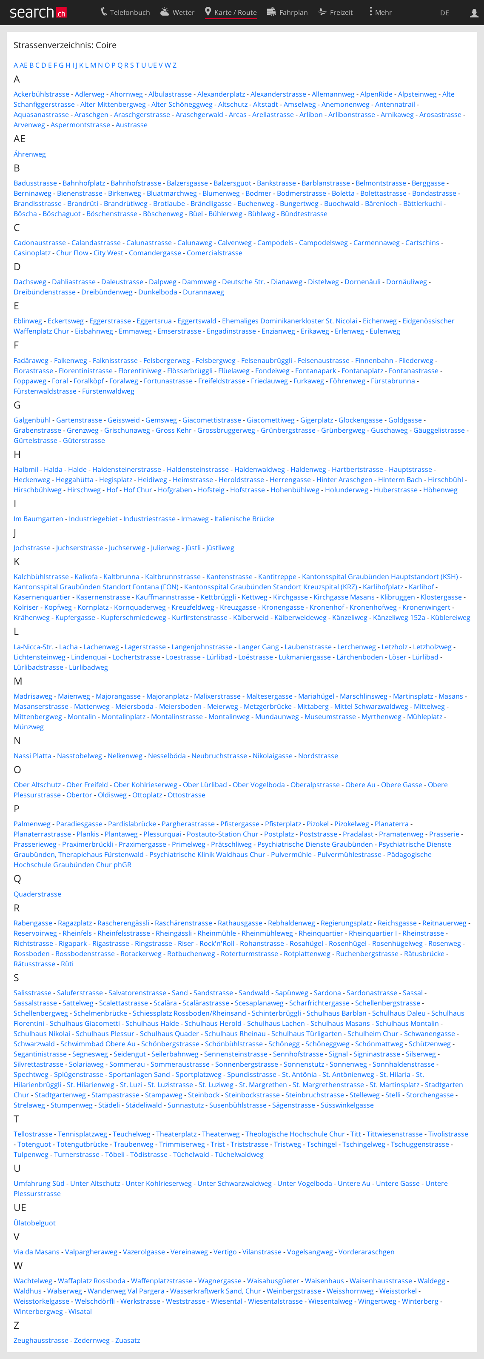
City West (108, 252)
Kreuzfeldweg (192, 607)
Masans (450, 696)
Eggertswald (196, 320)
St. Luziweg (216, 1084)
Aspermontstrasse (80, 124)
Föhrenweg (347, 380)
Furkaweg (308, 380)
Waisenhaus (324, 1280)
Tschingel (322, 1144)
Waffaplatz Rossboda (91, 1280)
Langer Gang (258, 646)
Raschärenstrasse (183, 923)
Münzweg (29, 726)
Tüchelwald (191, 1154)
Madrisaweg (33, 696)
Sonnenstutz (304, 1064)
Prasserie (444, 834)
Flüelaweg (234, 370)
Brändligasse (211, 203)
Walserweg (64, 1291)
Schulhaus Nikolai (42, 1033)
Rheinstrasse (423, 933)
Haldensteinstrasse (198, 469)
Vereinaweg (189, 1251)
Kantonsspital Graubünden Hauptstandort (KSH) (380, 576)
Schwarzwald (34, 1043)
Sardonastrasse (372, 992)
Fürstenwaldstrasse (45, 391)
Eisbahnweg (94, 331)
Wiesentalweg (330, 1301)
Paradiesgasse (79, 823)
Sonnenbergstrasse (246, 1064)
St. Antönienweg (348, 1074)
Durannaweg (203, 292)
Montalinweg (229, 716)
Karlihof (421, 586)
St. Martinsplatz (394, 1084)
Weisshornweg (350, 1291)
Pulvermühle (291, 854)
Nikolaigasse (273, 755)
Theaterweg (221, 1134)
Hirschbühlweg (38, 489)
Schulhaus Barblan (337, 1013)
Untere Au (354, 1183)
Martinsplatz (413, 696)
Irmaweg (195, 518)
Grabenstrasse (37, 430)
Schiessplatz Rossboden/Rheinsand (189, 1013)
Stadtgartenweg (60, 1094)
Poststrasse (318, 834)
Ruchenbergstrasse (367, 953)
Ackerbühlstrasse (41, 94)
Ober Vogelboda (259, 784)
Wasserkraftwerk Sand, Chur (215, 1291)
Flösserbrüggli (190, 370)
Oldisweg (112, 794)
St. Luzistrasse (170, 1084)
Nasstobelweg (79, 755)
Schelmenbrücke (100, 1013)
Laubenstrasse (308, 646)
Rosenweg (444, 943)
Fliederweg (416, 360)
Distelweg (323, 281)
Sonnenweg (348, 1064)
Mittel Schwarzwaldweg (371, 706)
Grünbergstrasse (288, 430)
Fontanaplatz (362, 370)
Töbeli (115, 1154)
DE (444, 12)
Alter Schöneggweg (182, 104)
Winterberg (420, 1301)
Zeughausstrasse (41, 1340)
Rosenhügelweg (397, 943)
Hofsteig (211, 489)
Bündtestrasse (304, 213)
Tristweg (287, 1144)
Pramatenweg (401, 834)
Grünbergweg (343, 430)
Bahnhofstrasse (136, 183)
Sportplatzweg (199, 1074)
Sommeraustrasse (180, 1064)
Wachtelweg (33, 1280)
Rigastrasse (110, 943)
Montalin (82, 716)
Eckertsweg (66, 320)
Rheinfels (77, 933)
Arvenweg (29, 124)
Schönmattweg (379, 1043)
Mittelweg (429, 706)
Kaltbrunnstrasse (173, 576)
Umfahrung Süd (39, 1183)
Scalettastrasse (123, 1003)
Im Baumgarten (38, 518)
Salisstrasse (32, 992)
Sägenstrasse (293, 1105)
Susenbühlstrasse (238, 1105)
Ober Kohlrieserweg (145, 784)
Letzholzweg (432, 646)
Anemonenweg (346, 104)
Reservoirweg (35, 933)
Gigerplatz (316, 420)
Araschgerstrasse (142, 114)
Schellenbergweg (41, 1013)
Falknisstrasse (115, 360)
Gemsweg (161, 420)
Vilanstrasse (262, 1251)
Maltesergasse (269, 696)
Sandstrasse (213, 992)
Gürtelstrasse (35, 440)
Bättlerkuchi (422, 203)
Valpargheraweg (91, 1251)
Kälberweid (251, 617)
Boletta (343, 193)
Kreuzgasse (238, 607)
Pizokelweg (351, 823)
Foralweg (123, 380)
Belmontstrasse (381, 183)
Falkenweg (70, 360)
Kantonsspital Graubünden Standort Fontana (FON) (96, 586)
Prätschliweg (231, 844)
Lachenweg (101, 646)
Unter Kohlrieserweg (158, 1183)
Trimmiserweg (182, 1144)
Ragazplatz (75, 923)
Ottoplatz (147, 794)
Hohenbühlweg (294, 489)
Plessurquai (162, 834)
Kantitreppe (277, 576)
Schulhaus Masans (340, 1023)
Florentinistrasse (86, 370)
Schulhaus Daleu (399, 1013)
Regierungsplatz (346, 923)
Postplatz (279, 834)
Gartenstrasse (79, 420)
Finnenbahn (374, 360)
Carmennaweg (376, 242)
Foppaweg (30, 380)
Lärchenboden (359, 657)
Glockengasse (361, 420)
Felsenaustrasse (324, 360)
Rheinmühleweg (267, 933)
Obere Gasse (401, 784)
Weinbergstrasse (294, 1291)
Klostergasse (441, 597)
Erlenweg (349, 331)
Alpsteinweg (417, 94)
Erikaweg (315, 331)
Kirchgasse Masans (344, 597)
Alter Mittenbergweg (113, 104)
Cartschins (422, 242)
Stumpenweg (72, 1105)
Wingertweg (377, 1301)
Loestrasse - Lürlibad (199, 657)
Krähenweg (32, 617)
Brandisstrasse (38, 203)
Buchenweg (255, 203)
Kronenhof (327, 607)
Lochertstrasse (136, 657)
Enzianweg (278, 331)
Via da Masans (37, 1251)
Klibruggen (397, 597)
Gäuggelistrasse (439, 430)
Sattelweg (78, 1003)
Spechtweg (31, 1074)
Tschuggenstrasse (420, 1144)
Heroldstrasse (241, 479)
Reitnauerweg (444, 923)
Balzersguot (232, 183)
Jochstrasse (32, 547)
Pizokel (318, 823)
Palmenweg (32, 823)
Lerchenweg (356, 646)
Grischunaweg (127, 430)
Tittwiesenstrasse (395, 1134)
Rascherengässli (123, 923)
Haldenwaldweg (259, 469)
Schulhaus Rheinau (235, 1033)
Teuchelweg (132, 1134)
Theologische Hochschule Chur (295, 1134)
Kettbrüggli (218, 597)
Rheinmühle (216, 933)
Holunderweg (346, 489)
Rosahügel (306, 943)
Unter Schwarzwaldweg (234, 1183)
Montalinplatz (123, 716)
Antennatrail (395, 104)
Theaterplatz (176, 1134)
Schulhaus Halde (152, 1023)
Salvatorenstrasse (137, 992)
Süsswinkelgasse (347, 1105)
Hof (112, 489)
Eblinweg (28, 320)
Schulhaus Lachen (276, 1023)
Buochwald (341, 203)
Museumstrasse (330, 716)
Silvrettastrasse (38, 1064)
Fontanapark (315, 370)
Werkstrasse (140, 1301)
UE (152, 65)
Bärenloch (381, 203)
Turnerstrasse (77, 1154)
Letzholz (394, 646)
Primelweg (188, 844)
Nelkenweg (125, 755)
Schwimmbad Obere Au (98, 1043)
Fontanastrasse (413, 370)
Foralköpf (89, 380)
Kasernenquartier (42, 597)
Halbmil (26, 469)
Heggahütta (75, 479)
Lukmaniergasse (305, 657)
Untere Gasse (398, 1183)
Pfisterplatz (283, 823)
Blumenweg (221, 193)
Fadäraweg (31, 360)
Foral (60, 380)
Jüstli (193, 547)
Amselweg (300, 104)
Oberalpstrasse (315, 784)
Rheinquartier (321, 933)
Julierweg (165, 547)
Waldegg (431, 1280)
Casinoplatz (32, 252)
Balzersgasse (187, 183)
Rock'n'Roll (216, 943)
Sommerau (127, 1064)
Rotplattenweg (307, 953)
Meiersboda (134, 706)
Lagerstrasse (145, 646)
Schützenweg (430, 1043)
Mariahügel (316, 696)
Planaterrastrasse (42, 834)
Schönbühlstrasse (234, 1043)
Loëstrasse (255, 657)
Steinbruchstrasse (314, 1094)
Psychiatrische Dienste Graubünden (315, 844)
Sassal (413, 992)
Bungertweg (299, 203)
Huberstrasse (396, 489)
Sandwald (254, 992)
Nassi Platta (32, 755)
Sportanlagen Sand (139, 1074)
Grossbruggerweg (226, 430)
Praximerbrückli (87, 844)
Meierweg (222, 706)
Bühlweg (261, 213)
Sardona (327, 992)
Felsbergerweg (166, 360)
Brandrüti (82, 203)
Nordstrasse (318, 755)
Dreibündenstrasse (45, 292)
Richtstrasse (33, 943)
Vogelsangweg (310, 1251)
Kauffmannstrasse (165, 597)
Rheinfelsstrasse (123, 933)
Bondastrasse (434, 193)
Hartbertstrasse (357, 469)
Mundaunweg (277, 716)
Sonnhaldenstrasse (404, 1064)
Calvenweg (235, 242)
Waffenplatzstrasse (162, 1280)
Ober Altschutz (37, 784)
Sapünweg (291, 992)
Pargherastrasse (188, 823)
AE (24, 65)
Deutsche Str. (243, 281)
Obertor (79, 794)
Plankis (88, 834)
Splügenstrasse (78, 1074)
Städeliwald (143, 1105)
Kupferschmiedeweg (133, 617)
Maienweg (74, 696)
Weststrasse (185, 1301)
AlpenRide (376, 94)
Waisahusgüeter (273, 1280)
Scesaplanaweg (259, 1003)
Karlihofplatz (383, 586)
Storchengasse (430, 1094)
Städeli (109, 1105)
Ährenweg (30, 154)
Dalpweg (163, 281)
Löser (398, 657)
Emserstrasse (179, 331)
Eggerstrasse (110, 320)
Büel (196, 213)
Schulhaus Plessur (105, 1033)
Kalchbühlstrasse (41, 576)
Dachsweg (30, 281)
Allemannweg (333, 94)
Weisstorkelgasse (41, 1301)
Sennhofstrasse (298, 1054)
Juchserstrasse (79, 547)
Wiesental (226, 1301)
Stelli (393, 1094)
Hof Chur (137, 489)
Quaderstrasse (37, 894)
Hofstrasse (247, 489)
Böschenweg (163, 213)
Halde (77, 469)
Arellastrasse (273, 114)
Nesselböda (167, 755)
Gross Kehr (174, 430)
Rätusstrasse (34, 963)
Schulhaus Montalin (407, 1023)
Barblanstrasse (326, 183)
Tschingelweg (363, 1144)
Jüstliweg (220, 547)
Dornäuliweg (406, 281)
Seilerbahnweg (175, 1054)
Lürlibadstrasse (38, 667)
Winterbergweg (38, 1311)
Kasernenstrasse (103, 597)
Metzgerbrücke (268, 706)
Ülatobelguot (35, 1223)
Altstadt (265, 104)
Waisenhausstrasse (381, 1280)
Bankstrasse (276, 183)
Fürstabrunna (393, 380)
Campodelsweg (323, 242)
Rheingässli (174, 933)
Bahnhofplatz (84, 183)
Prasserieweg (35, 844)
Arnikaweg (397, 114)
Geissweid (124, 420)
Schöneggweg (327, 1043)
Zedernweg (92, 1340)
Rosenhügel (348, 943)
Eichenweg (380, 320)
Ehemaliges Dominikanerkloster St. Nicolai (289, 320)
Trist (218, 1144)
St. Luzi (131, 1084)
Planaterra (392, 823)
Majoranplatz (167, 696)
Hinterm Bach (400, 479)
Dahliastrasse (74, 281)
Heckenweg (32, 479)
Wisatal (80, 1311)
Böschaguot (62, 213)
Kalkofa (86, 576)
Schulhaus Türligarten (306, 1033)
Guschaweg (389, 430)
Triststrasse (249, 1144)
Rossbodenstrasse (85, 953)
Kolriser (26, 607)
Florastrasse (33, 370)
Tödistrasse (149, 1154)
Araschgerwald (199, 114)
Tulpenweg (31, 1154)
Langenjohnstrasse (202, 646)
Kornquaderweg (140, 607)
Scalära (165, 1003)
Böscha (25, 213)
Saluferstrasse (80, 992)
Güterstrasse (84, 440)
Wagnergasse (220, 1280)
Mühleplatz (424, 716)
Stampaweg (163, 1094)
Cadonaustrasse (40, 242)
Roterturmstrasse (249, 953)
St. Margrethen (263, 1084)
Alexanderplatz (221, 94)
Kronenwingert (426, 607)
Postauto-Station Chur (223, 834)
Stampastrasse (115, 1094)
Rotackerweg (141, 953)
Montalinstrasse (177, 716)
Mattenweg (92, 706)
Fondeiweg (272, 370)
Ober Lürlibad (205, 784)
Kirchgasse (290, 597)
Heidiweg (152, 479)
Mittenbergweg (38, 716)
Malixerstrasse (217, 696)
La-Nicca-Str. (34, 646)
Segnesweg (90, 1054)
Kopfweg (58, 607)
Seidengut (130, 1054)
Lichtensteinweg (39, 657)
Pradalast (358, 834)
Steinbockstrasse (252, 1094)
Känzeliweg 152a (399, 617)
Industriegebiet (93, 518)
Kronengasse (283, 607)
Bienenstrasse (79, 193)
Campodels (275, 242)
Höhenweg (440, 489)
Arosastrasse (440, 114)
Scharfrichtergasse (319, 1003)
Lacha (68, 646)
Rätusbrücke (424, 953)
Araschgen (91, 114)
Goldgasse (405, 420)
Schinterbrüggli (276, 1013)
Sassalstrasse (35, 1003)
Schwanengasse (429, 1033)
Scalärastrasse (205, 1003)
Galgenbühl (32, 420)
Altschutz (233, 104)
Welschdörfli (95, 1301)
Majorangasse (118, 696)
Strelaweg (29, 1105)
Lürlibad (425, 657)
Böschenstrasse (111, 213)
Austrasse (132, 124)
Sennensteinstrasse (236, 1054)
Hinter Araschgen (344, 479)
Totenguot (34, 1144)
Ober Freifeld (87, 784)
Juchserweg (127, 547)
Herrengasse (290, 479)
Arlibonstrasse (351, 114)
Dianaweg (286, 281)
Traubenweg (134, 1144)
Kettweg (255, 597)
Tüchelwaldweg (239, 1154)
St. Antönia (299, 1074)
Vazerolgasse (144, 1251)
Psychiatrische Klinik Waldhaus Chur (207, 854)
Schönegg (284, 1043)
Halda (53, 469)
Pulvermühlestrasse (349, 854)
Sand (180, 992)
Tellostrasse (33, 1134)
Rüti (67, 963)
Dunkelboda (157, 292)
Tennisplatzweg (82, 1134)
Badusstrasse (35, 183)
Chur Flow (72, 252)
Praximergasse (142, 844)
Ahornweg (126, 94)
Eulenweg (385, 331)
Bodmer (258, 193)
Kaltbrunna (121, 576)
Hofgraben (175, 489)
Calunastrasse (149, 242)
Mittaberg (313, 706)
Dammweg (199, 281)
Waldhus (28, 1291)
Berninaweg (32, 193)
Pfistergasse (239, 823)
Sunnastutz (186, 1105)
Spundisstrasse (251, 1074)
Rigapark (73, 943)
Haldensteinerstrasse (126, 469)
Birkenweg (124, 193)
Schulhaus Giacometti (85, 1023)
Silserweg (421, 1054)
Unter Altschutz (95, 1183)
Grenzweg (83, 430)
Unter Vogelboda (304, 1183)
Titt (355, 1134)
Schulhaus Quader (169, 1033)
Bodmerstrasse (301, 193)
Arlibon (311, 114)
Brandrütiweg (126, 203)
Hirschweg (84, 489)
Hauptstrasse (410, 469)
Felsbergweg (216, 360)
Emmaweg (135, 331)
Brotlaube (169, 203)
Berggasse (428, 183)
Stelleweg (365, 1094)
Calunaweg (194, 242)
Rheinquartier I (373, 933)
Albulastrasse (170, 94)
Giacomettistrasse (211, 420)
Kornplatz (92, 607)
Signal (338, 1054)
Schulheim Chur (373, 1033)
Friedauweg (269, 380)
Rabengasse (33, 923)
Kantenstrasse (229, 576)
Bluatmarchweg (172, 193)
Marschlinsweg (363, 696)
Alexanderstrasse (278, 94)
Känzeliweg (349, 617)
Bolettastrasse (383, 193)
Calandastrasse (96, 242)
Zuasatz (127, 1340)
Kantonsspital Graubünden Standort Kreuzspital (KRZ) (270, 586)
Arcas (238, 114)
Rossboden (32, 953)
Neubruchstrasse (219, 755)
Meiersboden (180, 706)
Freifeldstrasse (221, 380)
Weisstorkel (398, 1291)
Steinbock (203, 1094)
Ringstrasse (153, 943)
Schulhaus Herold (213, 1023)
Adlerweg (90, 94)
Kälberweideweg (300, 617)
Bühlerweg (225, 213)
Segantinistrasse (40, 1054)
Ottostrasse (186, 794)
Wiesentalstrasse (275, 1301)
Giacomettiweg (271, 420)
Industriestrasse (149, 518)
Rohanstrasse (262, 943)
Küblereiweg (450, 617)
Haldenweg (308, 469)
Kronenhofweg (373, 607)
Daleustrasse (122, 281)
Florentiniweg (140, 370)
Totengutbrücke (82, 1144)
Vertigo (225, 1251)
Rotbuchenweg (191, 953)
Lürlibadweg (88, 667)
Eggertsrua (154, 320)
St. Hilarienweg (90, 1084)
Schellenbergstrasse (387, 1003)
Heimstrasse (193, 479)
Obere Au (360, 784)
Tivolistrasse (448, 1134)
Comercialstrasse (214, 252)
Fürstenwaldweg (108, 391)
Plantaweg (121, 834)
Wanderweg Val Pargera (126, 1291)
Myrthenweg (381, 716)
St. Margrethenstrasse (328, 1084)
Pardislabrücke (132, 823)
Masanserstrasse (41, 706)
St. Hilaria (395, 1074)
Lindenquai (89, 657)
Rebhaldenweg (291, 923)
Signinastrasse (376, 1054)
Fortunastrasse (168, 380)
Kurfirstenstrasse (200, 617)
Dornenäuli (362, 281)
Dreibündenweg (107, 292)
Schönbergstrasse (170, 1043)
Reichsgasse (397, 923)
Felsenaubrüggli (266, 360)
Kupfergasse (75, 617)
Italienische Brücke (244, 518)
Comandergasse (155, 252)
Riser (186, 943)
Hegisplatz (115, 479)
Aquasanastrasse (41, 114)
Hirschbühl (445, 479)
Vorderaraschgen (367, 1251)
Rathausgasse (240, 923)
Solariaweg (86, 1064)
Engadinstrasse (231, 331)
